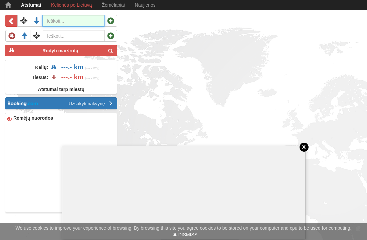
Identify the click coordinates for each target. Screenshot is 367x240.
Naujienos (145, 5)
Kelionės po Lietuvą (71, 5)
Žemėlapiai (113, 5)
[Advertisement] (61, 167)
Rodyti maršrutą (61, 50)
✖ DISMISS (185, 234)
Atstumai (31, 5)
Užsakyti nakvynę (90, 103)
